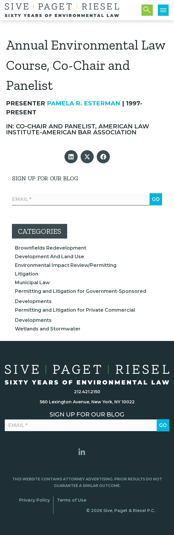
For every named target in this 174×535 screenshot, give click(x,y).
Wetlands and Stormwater (48, 329)
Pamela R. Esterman (83, 103)
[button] (71, 156)
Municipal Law (32, 282)
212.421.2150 (87, 391)
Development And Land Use (49, 256)
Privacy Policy (34, 500)
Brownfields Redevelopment (50, 248)
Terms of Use (71, 500)
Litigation (26, 274)
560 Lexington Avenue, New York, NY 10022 (87, 402)
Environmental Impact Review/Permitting (65, 265)
